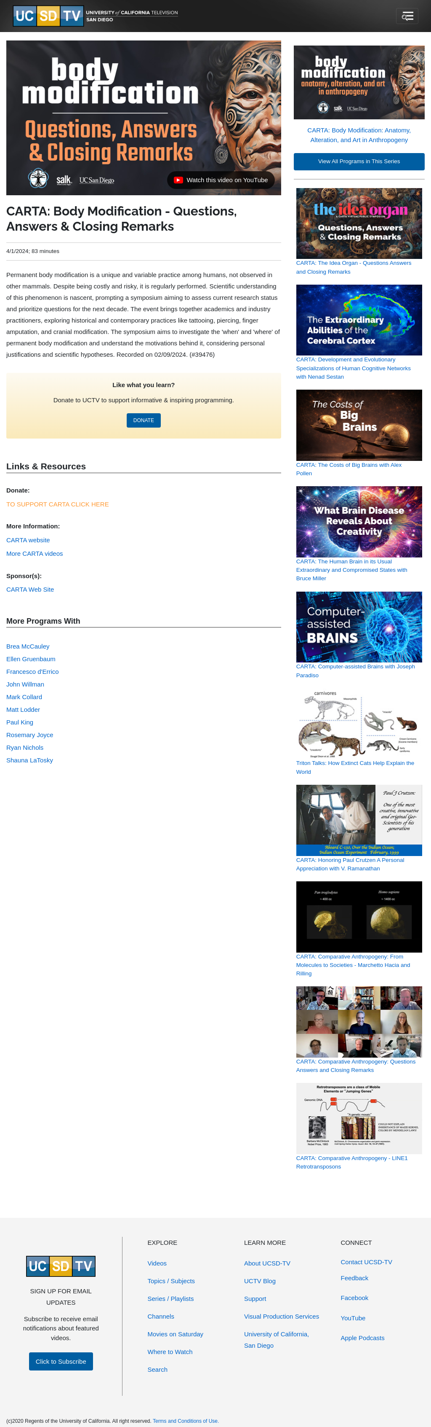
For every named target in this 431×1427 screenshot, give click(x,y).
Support (255, 1298)
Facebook (355, 1297)
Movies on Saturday (176, 1334)
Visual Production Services (281, 1316)
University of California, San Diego (276, 1339)
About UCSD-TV (267, 1263)
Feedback (355, 1278)
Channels (161, 1316)
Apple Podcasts (363, 1337)
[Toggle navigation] (407, 16)
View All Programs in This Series (359, 161)
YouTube (353, 1318)
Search (158, 1369)
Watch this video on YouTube (220, 182)
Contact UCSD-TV (367, 1261)
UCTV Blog (260, 1280)
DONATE (143, 420)
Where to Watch (170, 1351)
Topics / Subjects (171, 1280)
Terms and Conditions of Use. (186, 1421)
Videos (157, 1263)
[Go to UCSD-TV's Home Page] (97, 16)
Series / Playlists (171, 1298)
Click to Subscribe (61, 1361)
